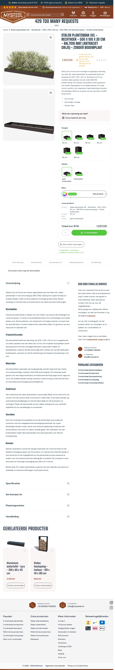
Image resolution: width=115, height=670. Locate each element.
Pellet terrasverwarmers (13, 632)
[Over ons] (73, 14)
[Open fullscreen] (29, 59)
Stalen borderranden (39, 628)
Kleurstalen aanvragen (71, 244)
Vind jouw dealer (65, 624)
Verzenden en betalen (67, 632)
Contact (61, 621)
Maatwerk (35, 639)
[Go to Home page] (13, 16)
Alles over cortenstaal (12, 639)
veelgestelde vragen (95, 339)
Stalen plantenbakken (40, 621)
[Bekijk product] (16, 585)
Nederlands (92, 7)
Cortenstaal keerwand (12, 628)
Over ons (62, 657)
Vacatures (62, 643)
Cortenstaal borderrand (88, 373)
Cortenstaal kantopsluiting (90, 376)
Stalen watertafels (38, 624)
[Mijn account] (93, 14)
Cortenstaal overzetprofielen (91, 383)
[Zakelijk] (83, 14)
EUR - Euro (105, 7)
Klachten (61, 639)
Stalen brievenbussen (40, 635)
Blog (60, 650)
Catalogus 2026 (65, 646)
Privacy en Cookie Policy (78, 666)
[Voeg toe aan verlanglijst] (24, 550)
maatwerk (91, 315)
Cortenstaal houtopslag (88, 379)
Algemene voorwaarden (55, 666)
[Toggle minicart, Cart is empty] (105, 14)
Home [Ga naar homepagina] (5, 30)
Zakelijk (61, 654)
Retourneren (63, 635)
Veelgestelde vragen (66, 628)
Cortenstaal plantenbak (13, 621)
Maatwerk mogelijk (97, 2)
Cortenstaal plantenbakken (90, 370)
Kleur (64, 188)
